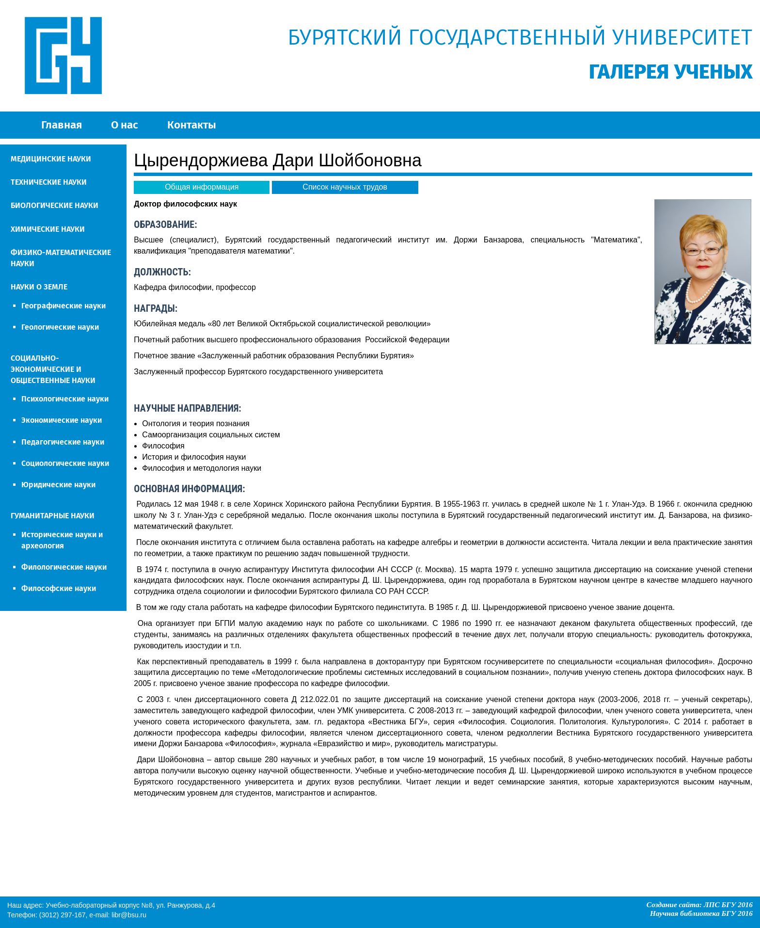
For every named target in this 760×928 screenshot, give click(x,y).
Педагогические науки (62, 442)
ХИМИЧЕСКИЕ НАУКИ (48, 229)
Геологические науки (60, 327)
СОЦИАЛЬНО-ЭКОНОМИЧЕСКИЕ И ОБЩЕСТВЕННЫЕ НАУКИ (53, 369)
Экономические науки (61, 420)
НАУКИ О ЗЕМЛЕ (39, 286)
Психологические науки (65, 398)
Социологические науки (65, 463)
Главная (61, 124)
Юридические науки (58, 484)
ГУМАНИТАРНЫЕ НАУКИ (53, 515)
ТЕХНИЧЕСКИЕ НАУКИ (49, 182)
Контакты (191, 124)
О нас (124, 124)
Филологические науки (64, 567)
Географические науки (63, 305)
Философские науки (58, 588)
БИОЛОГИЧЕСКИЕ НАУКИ (54, 205)
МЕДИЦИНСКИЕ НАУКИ (51, 158)
